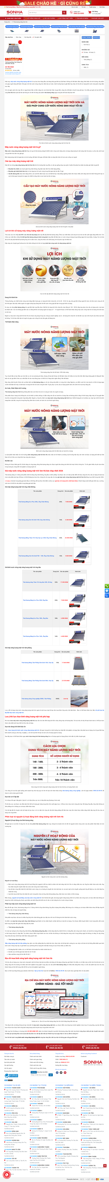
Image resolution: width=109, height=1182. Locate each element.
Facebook (83, 1056)
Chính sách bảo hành (36, 1056)
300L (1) (85, 67)
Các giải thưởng (8, 1065)
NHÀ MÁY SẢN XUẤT (97, 18)
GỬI (51, 1075)
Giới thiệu (102, 7)
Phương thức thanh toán (11, 1071)
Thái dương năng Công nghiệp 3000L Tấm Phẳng (36, 698)
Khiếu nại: (62, 1062)
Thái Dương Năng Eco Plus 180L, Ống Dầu (35, 618)
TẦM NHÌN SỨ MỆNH (81, 18)
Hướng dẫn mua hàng (61, 1065)
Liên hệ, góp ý (8, 1068)
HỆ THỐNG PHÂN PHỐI (33, 18)
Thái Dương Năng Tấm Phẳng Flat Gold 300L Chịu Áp (37, 680)
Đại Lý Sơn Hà (39, 971)
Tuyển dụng (92, 7)
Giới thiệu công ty (9, 1056)
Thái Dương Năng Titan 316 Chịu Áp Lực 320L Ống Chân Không (37, 538)
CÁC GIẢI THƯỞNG (49, 18)
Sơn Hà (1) (86, 45)
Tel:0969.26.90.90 (9, 1094)
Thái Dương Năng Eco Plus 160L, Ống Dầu (35, 636)
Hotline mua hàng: (64, 1056)
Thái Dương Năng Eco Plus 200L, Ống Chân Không (33, 502)
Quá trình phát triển (9, 1062)
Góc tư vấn (75, 7)
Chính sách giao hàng (36, 1059)
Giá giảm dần (37, 37)
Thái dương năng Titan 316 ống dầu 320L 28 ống (37, 582)
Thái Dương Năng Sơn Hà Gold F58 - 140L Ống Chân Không (36, 556)
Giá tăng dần (26, 37)
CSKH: (61, 1059)
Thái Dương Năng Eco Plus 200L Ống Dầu (35, 600)
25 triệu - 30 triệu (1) (88, 52)
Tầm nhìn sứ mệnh (9, 1059)
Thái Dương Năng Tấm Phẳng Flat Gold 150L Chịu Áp (37, 662)
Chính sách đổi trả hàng (36, 1062)
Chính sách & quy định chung (38, 1068)
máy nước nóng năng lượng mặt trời (21, 81)
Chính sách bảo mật (35, 1065)
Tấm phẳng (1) (87, 60)
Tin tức (83, 7)
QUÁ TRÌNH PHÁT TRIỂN (65, 18)
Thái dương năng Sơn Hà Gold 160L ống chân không (34, 520)
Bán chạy (17, 37)
